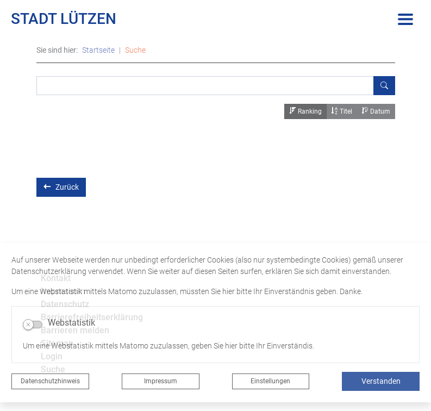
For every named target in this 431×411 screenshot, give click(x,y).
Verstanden (381, 381)
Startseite (98, 50)
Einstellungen (270, 381)
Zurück (61, 186)
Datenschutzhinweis (50, 381)
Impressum (160, 381)
